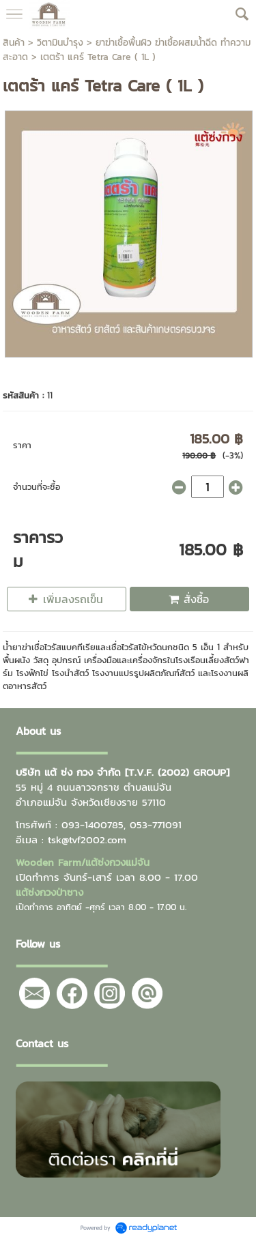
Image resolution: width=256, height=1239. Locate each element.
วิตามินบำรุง (60, 42)
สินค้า (14, 42)
